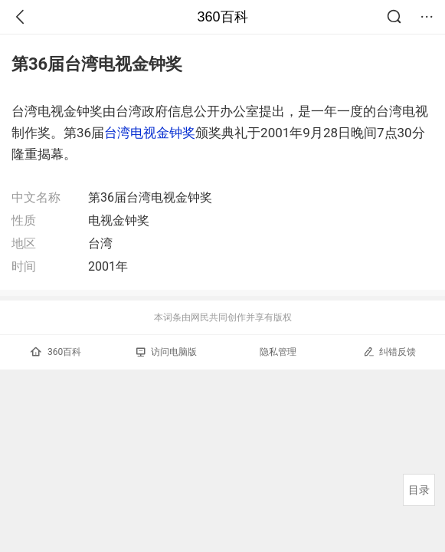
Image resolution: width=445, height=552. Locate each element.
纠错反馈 (389, 351)
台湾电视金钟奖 (149, 132)
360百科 (222, 17)
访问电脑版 (166, 352)
